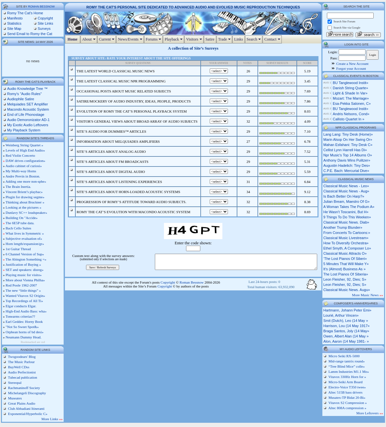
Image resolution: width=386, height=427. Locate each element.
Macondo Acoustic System (28, 109)
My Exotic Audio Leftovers (27, 125)
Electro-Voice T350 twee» (347, 387)
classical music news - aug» (346, 191)
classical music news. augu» (346, 290)
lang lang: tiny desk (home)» (348, 134)
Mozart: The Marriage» (351, 98)
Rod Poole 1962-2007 (21, 285)
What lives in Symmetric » (25, 233)
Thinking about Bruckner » (25, 202)
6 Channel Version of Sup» (25, 254)
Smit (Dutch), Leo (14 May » (345, 321)
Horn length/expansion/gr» (25, 244)
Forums (154, 39)
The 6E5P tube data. (20, 223)
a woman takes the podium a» (348, 207)
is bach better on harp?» (343, 196)
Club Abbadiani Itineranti (25, 408)
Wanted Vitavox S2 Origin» (25, 296)
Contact (272, 39)
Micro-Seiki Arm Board (346, 382)
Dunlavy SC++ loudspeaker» (26, 212)
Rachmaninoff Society (23, 388)
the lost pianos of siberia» (345, 274)
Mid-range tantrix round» (347, 361)
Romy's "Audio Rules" (24, 94)
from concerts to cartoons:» (346, 233)
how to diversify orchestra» (345, 243)
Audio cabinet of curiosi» (24, 166)
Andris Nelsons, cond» (351, 114)
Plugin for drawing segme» (25, 197)
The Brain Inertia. (18, 187)
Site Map (14, 28)
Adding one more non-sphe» (26, 181)
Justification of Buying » (23, 264)
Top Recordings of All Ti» (24, 301)
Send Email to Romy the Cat (29, 34)
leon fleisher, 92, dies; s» (344, 279)
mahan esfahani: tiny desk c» (347, 145)
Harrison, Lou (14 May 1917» (346, 326)
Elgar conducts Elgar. (21, 306)
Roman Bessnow (41, 6)
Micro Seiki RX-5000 (344, 356)
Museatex (14, 398)
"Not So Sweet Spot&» (22, 327)
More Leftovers (369, 413)
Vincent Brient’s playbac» (24, 192)
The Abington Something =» (26, 259)
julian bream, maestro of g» (346, 201)
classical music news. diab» (346, 222)
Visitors (194, 39)
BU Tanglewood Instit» (350, 83)
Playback (174, 39)
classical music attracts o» (345, 253)
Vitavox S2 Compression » (348, 403)
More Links (52, 419)
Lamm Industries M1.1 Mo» (349, 371)
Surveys (44, 28)
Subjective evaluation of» (24, 238)
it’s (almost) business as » (344, 269)
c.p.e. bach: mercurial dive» (346, 171)
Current (107, 39)
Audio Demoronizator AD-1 (28, 120)
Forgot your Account (351, 68)
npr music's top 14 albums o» (347, 155)
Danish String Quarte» (350, 88)
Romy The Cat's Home (25, 13)
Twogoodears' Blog (21, 357)
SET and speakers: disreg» (25, 270)
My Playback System (23, 130)
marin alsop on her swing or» (347, 139)
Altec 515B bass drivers (345, 392)
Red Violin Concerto (20, 155)
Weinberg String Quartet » (24, 145)
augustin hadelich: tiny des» (346, 165)
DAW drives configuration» (25, 161)
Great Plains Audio (21, 403)
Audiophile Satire (20, 99)
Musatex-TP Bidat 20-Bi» (347, 397)
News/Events (130, 39)
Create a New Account (352, 64)
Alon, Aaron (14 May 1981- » (346, 341)
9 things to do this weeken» (347, 217)
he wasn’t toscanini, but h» (345, 212)
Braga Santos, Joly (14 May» (346, 331)
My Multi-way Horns (21, 171)
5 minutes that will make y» (346, 264)
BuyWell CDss (18, 367)
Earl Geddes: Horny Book (24, 321)
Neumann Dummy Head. (23, 337)
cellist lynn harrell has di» (345, 150)
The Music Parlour (21, 362)
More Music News (367, 295)
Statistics (14, 23)
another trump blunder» (342, 227)
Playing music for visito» (24, 275)
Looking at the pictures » (23, 207)
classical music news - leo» (346, 186)
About (89, 39)
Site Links (45, 23)
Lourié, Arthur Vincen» (341, 315)
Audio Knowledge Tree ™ (27, 89)
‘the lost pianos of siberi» (345, 259)
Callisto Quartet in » (348, 119)
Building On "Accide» (22, 218)
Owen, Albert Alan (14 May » (345, 336)
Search (255, 39)
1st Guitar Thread (18, 249)
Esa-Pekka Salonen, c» (352, 103)
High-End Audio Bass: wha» (26, 311)
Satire (210, 39)
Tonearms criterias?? (20, 316)
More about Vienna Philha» (25, 280)
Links (238, 39)
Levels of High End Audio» (25, 150)
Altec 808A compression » (347, 408)
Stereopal (14, 382)
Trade (225, 39)
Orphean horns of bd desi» (25, 332)
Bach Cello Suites (18, 228)
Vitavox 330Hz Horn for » (347, 377)
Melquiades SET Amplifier (27, 104)
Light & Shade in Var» (350, 93)
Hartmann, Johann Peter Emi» (347, 310)
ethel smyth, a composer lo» (347, 248)
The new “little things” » (23, 290)
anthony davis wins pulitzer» (346, 160)
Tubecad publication (22, 377)
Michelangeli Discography (26, 393)
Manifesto (15, 18)
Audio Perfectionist (21, 372)
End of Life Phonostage (25, 114)
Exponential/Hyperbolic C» (27, 414)
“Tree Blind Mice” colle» (347, 366)
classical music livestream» (345, 238)
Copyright (45, 18)
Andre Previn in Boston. (23, 176)
